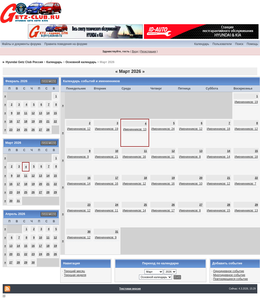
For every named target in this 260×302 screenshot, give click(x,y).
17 (18, 121)
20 (40, 121)
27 (40, 129)
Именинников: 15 (218, 210)
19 (33, 121)
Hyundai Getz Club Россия (24, 62)
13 (40, 113)
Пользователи (222, 44)
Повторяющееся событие (230, 279)
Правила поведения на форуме (65, 44)
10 (18, 113)
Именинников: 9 (78, 156)
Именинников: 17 (163, 210)
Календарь (201, 44)
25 (25, 129)
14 (48, 113)
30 (10, 200)
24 (18, 129)
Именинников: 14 (218, 156)
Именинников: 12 (78, 129)
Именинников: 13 (134, 129)
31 (18, 200)
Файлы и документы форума (21, 44)
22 (55, 121)
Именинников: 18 (218, 129)
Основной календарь (80, 62)
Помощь (252, 44)
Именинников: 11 (163, 156)
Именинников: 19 (246, 102)
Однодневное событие (228, 271)
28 (48, 129)
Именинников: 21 (106, 156)
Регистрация (148, 51)
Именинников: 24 (163, 129)
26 (33, 129)
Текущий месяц (74, 271)
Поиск (239, 44)
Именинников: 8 (190, 156)
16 (10, 121)
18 (25, 121)
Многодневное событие (229, 275)
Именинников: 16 (134, 156)
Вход (135, 51)
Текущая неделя (75, 275)
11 (25, 113)
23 (10, 129)
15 (55, 113)
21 (48, 121)
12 (33, 113)
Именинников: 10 (190, 183)
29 (55, 192)
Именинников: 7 (245, 183)
